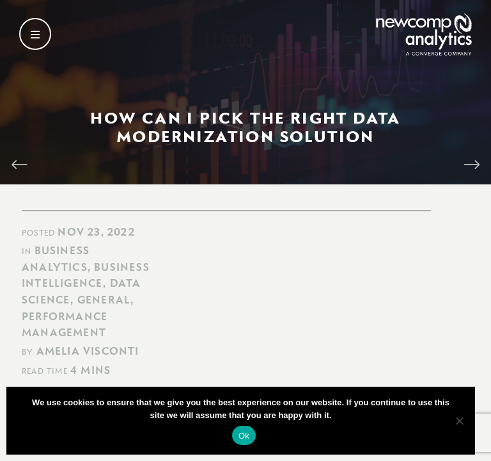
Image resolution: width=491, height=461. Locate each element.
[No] (459, 420)
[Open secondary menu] (35, 34)
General (103, 299)
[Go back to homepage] (424, 34)
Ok (243, 436)
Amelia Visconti (87, 350)
